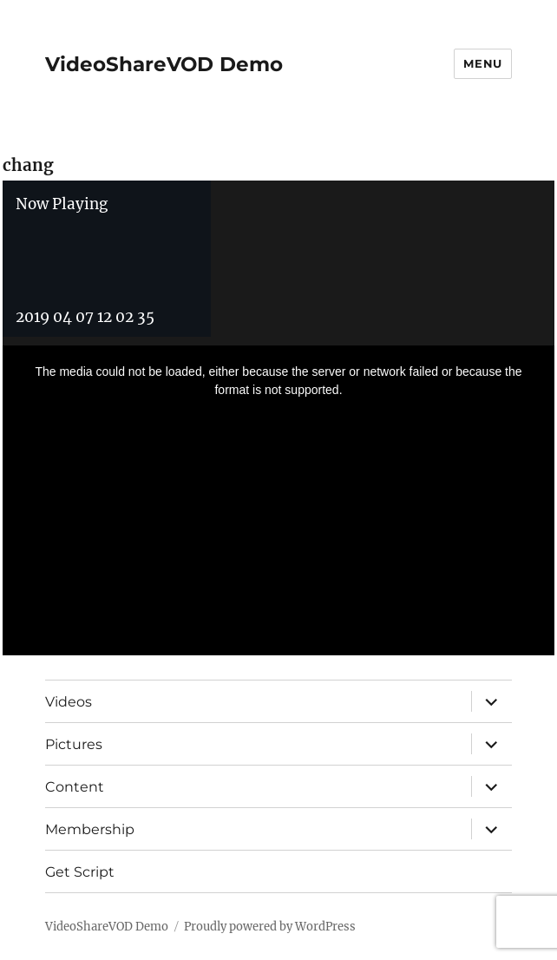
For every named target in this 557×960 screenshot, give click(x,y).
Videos (68, 702)
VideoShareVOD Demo (164, 64)
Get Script (80, 872)
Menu (482, 63)
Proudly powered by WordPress (270, 926)
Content (74, 787)
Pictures (73, 744)
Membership (89, 829)
